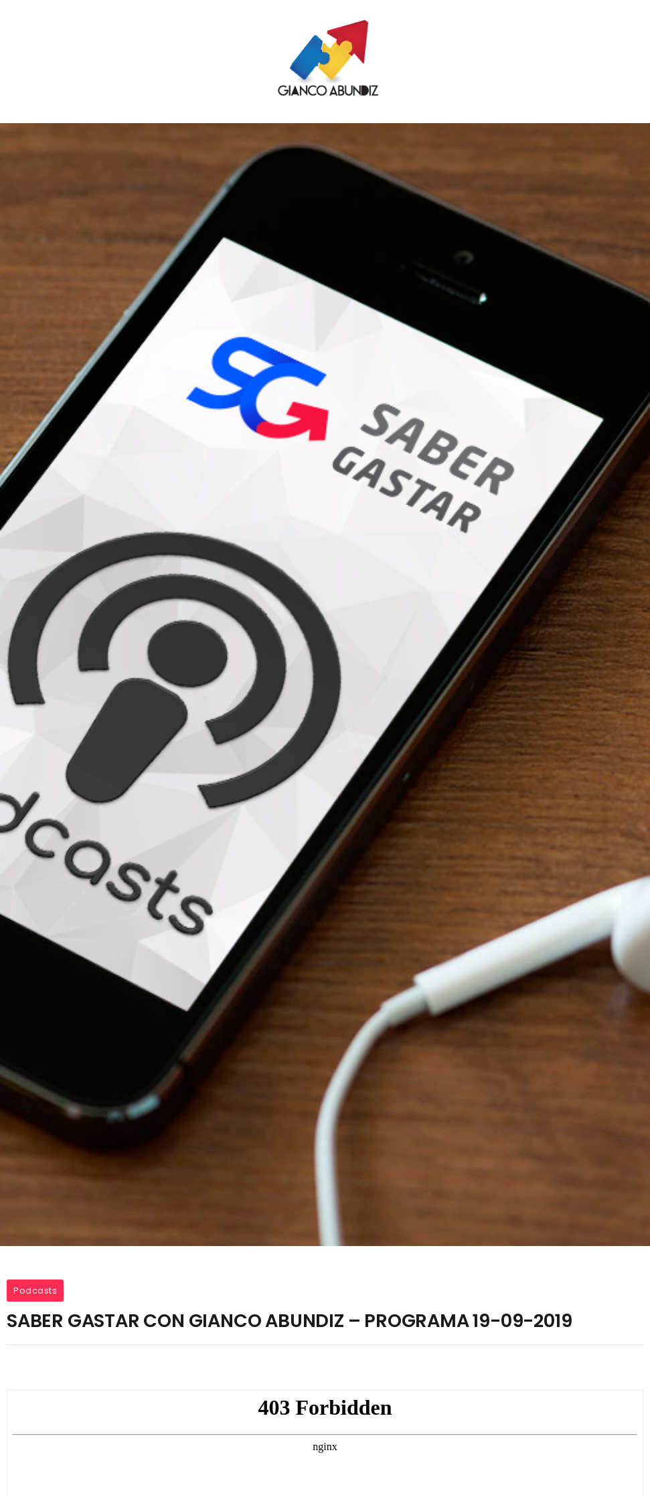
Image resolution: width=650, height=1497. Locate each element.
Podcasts (35, 1290)
